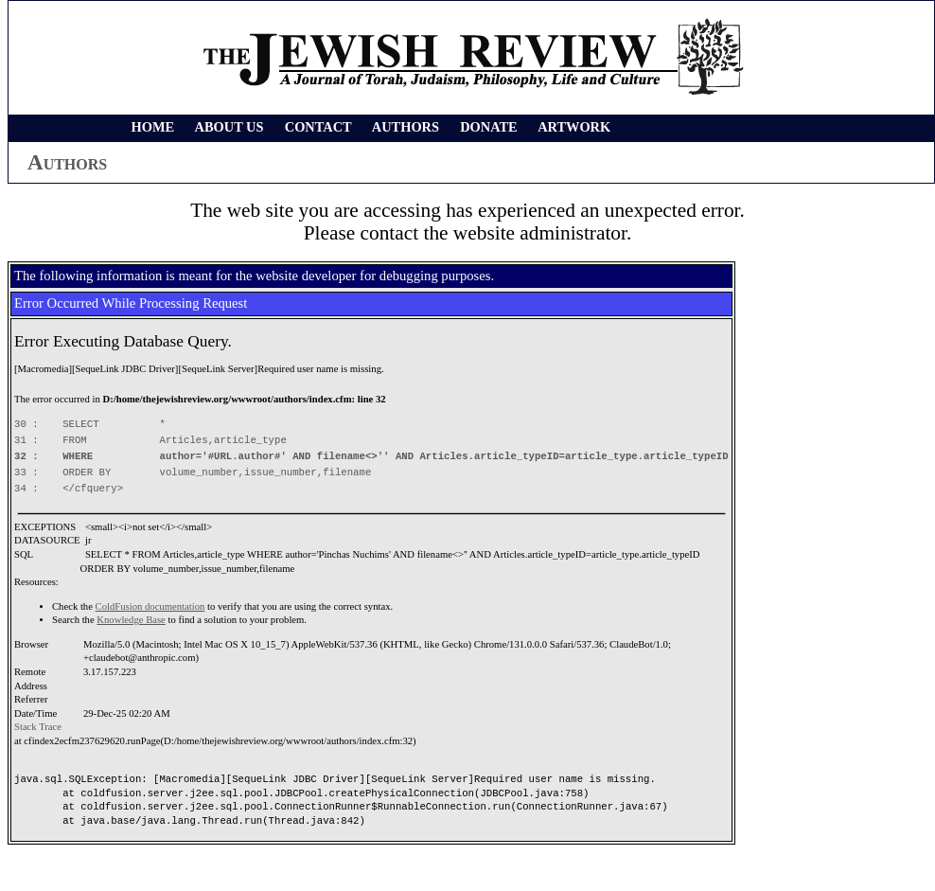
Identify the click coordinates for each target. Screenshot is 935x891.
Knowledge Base (131, 620)
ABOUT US (229, 126)
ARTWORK (574, 126)
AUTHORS (405, 126)
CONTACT (318, 126)
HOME (153, 126)
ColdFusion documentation (150, 606)
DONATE (489, 126)
